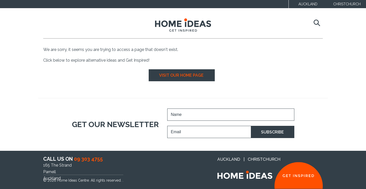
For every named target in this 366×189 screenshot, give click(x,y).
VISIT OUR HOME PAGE (182, 75)
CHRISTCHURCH (347, 4)
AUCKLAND (307, 4)
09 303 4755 (88, 159)
